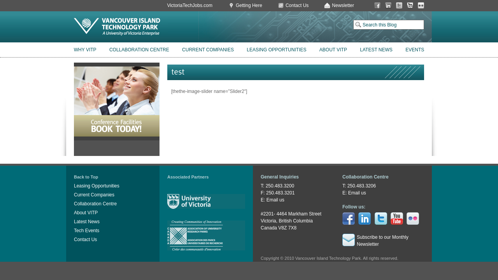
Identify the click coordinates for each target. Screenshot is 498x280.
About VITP (333, 49)
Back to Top (86, 177)
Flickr (421, 5)
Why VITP (85, 49)
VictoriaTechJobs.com (189, 5)
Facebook (377, 5)
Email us (275, 200)
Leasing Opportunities (276, 49)
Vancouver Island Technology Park (117, 26)
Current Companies (208, 49)
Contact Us (297, 5)
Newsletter (343, 5)
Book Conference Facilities (117, 101)
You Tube (410, 5)
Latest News (376, 49)
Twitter (399, 5)
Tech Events (86, 230)
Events (414, 49)
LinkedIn (388, 5)
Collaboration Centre (139, 49)
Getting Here (249, 5)
